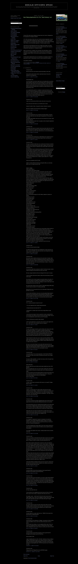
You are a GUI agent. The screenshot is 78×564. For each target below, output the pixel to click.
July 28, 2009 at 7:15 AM (31, 324)
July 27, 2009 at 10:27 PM (32, 298)
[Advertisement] (39, 12)
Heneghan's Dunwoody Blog (16, 51)
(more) (57, 33)
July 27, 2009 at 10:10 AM (32, 110)
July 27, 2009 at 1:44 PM (31, 139)
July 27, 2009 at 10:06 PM (32, 264)
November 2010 (59, 74)
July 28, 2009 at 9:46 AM (31, 361)
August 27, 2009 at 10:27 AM (32, 551)
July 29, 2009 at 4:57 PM (31, 473)
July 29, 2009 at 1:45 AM (31, 465)
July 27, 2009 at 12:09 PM (32, 132)
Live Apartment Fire (14, 59)
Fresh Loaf (12, 48)
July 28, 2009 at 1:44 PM (31, 385)
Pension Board (13, 67)
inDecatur (12, 55)
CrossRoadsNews (14, 33)
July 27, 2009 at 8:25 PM (31, 253)
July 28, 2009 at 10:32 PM (32, 396)
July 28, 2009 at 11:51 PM (32, 414)
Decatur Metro (13, 39)
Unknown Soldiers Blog (15, 76)
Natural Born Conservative (15, 64)
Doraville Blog (13, 43)
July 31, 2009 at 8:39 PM (31, 528)
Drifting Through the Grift (15, 44)
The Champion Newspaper (15, 32)
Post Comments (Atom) (32, 558)
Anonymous (62, 26)
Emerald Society (13, 47)
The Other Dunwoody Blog (15, 66)
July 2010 (57, 75)
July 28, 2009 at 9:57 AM (31, 377)
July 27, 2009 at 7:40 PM (31, 242)
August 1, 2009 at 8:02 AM (32, 545)
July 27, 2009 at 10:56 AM (32, 123)
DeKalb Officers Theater (60, 80)
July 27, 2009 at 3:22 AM (31, 76)
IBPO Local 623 (13, 54)
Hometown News (14, 52)
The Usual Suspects (14, 75)
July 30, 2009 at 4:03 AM (31, 500)
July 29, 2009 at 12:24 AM (32, 433)
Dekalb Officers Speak (39, 5)
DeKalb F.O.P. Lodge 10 (15, 40)
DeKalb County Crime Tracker (16, 18)
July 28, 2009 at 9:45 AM (31, 349)
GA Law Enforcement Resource (16, 50)
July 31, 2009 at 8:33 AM (31, 516)
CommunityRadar (14, 35)
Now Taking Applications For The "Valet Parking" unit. (37, 17)
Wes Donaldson (63, 36)
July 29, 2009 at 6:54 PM (31, 485)
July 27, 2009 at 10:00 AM (32, 96)
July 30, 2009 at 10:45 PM (32, 508)
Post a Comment (26, 554)
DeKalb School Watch (14, 41)
